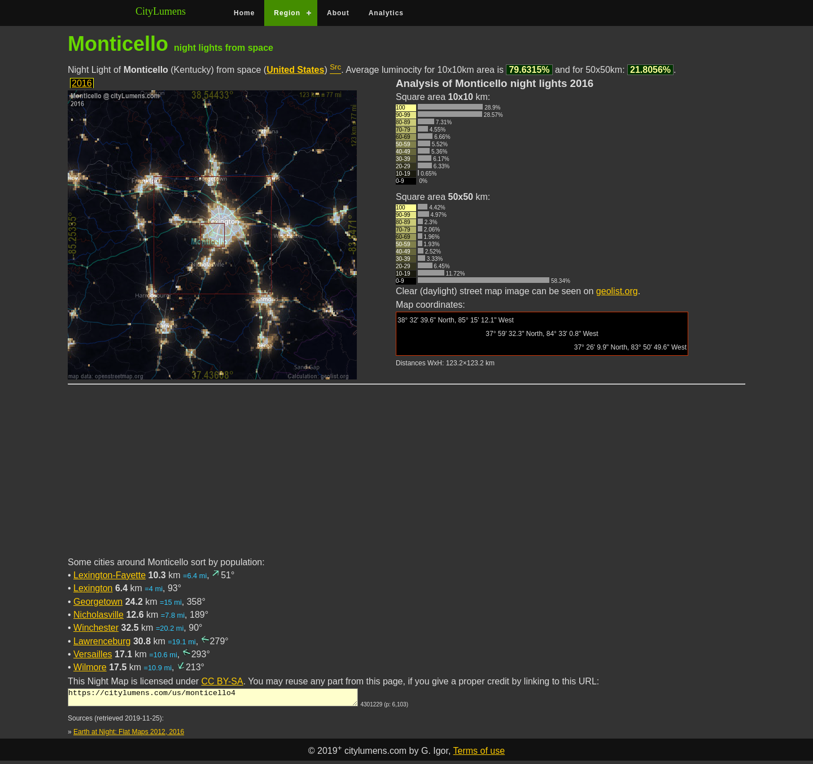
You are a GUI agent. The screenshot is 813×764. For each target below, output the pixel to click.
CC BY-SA (222, 681)
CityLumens (161, 11)
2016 (82, 83)
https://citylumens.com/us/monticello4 (213, 699)
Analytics (386, 13)
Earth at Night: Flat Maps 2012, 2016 (128, 735)
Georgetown (98, 601)
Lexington (92, 588)
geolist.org (617, 291)
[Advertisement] (406, 477)
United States (295, 70)
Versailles (92, 654)
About (338, 13)
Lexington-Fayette (109, 575)
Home (244, 13)
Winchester (96, 627)
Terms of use (479, 754)
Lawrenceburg (101, 641)
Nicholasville (98, 614)
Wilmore (90, 667)
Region (287, 13)
